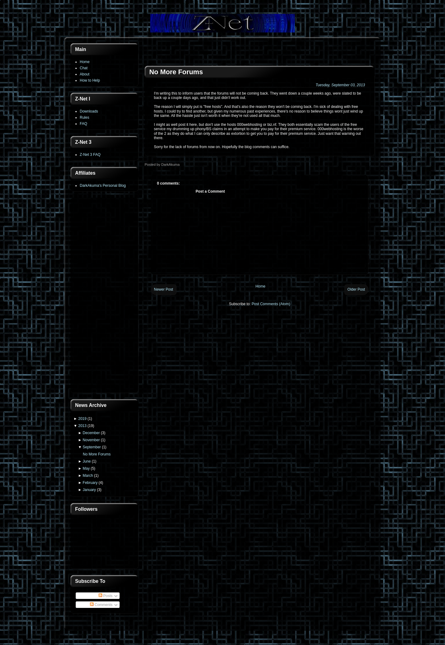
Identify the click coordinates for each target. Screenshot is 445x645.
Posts (105, 596)
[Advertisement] (104, 296)
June (87, 461)
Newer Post (163, 289)
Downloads (89, 111)
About (84, 74)
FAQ (83, 124)
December (91, 433)
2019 (82, 418)
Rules (84, 117)
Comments (101, 605)
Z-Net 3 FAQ (90, 154)
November (91, 440)
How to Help (90, 80)
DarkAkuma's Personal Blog (103, 185)
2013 (82, 426)
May (86, 468)
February (90, 483)
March (88, 475)
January (89, 490)
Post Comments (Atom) (271, 304)
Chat (83, 68)
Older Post (356, 289)
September (92, 447)
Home (85, 62)
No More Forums (97, 454)
